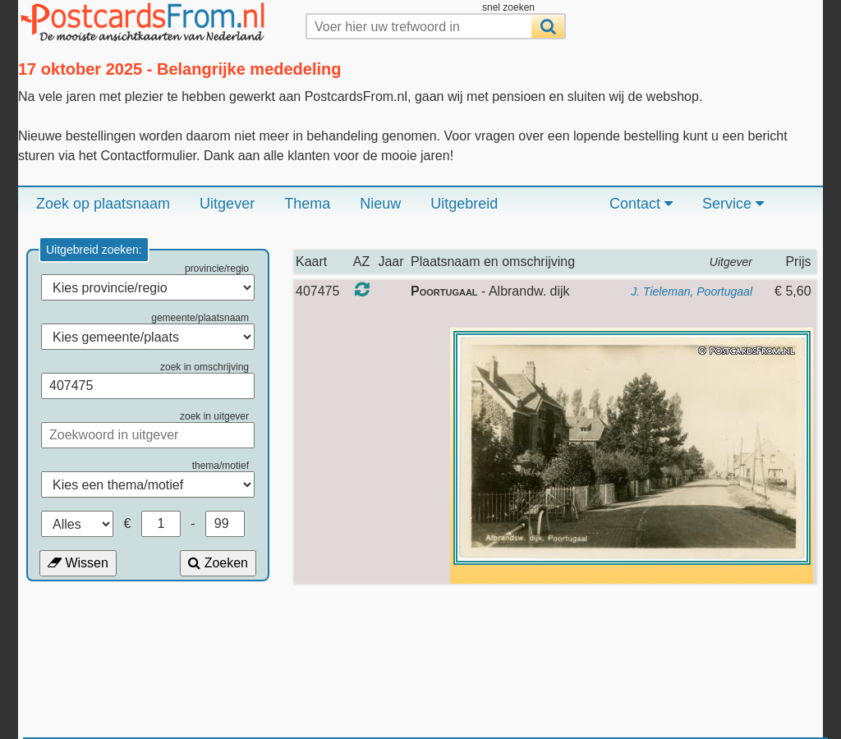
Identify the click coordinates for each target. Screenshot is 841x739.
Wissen (78, 563)
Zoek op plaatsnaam (103, 203)
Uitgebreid (464, 203)
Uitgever (227, 203)
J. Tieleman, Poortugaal (691, 291)
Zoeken (218, 563)
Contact (641, 203)
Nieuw (380, 203)
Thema (307, 203)
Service (733, 203)
